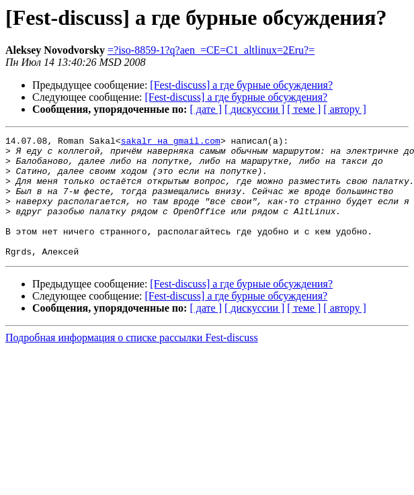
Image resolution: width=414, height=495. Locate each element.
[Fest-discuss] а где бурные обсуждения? (241, 85)
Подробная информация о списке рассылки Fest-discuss (131, 361)
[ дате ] (206, 109)
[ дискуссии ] (254, 109)
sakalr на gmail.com (170, 142)
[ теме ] (304, 109)
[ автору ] (344, 109)
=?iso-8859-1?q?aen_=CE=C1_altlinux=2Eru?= (211, 50)
